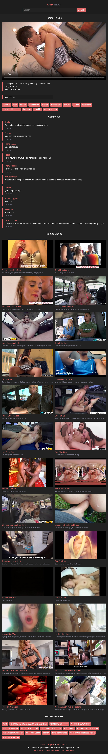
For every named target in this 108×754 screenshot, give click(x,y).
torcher (23, 105)
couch (76, 105)
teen (15, 105)
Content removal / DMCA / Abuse (59, 750)
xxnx (54, 4)
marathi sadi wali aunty (13, 733)
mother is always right (80, 724)
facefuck (6, 105)
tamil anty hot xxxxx (59, 724)
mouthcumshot (50, 109)
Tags (58, 744)
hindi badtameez (59, 733)
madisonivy (34, 105)
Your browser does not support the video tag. (54, 50)
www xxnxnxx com (11, 737)
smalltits (37, 109)
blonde (45, 105)
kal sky (46, 733)
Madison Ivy (10, 97)
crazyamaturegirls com (51, 728)
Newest (43, 744)
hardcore (27, 109)
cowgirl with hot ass (11, 109)
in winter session (10, 728)
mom (5, 724)
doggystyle (86, 105)
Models (65, 744)
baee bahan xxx (33, 733)
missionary (56, 105)
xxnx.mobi (38, 750)
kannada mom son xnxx (87, 728)
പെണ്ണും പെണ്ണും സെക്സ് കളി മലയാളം (29, 724)
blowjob (67, 105)
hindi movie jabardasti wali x (82, 733)
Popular (51, 744)
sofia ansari (69, 728)
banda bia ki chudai (29, 728)
